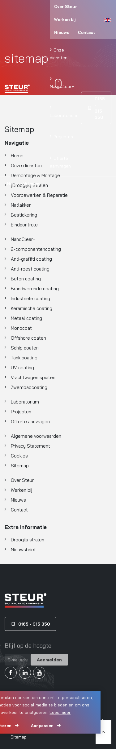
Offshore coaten (28, 338)
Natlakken (21, 205)
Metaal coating (26, 318)
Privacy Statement (30, 446)
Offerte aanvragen (60, 162)
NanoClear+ (62, 86)
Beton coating (26, 279)
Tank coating (24, 358)
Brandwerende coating (35, 289)
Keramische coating (31, 308)
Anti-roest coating (30, 269)
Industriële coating (30, 298)
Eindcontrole (24, 225)
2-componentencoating (36, 249)
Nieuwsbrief (23, 549)
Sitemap (20, 466)
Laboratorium (63, 115)
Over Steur (65, 6)
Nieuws (61, 32)
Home (12, 183)
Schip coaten (25, 348)
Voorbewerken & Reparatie (39, 195)
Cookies (19, 456)
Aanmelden (49, 663)
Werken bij (65, 19)
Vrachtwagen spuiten (33, 377)
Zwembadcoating (29, 387)
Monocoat (21, 328)
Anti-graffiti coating (31, 259)
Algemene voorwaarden (36, 436)
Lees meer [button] (60, 712)
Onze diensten (58, 53)
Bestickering (24, 215)
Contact (86, 32)
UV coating (22, 367)
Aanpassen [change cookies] (42, 725)
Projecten (62, 136)
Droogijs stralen (27, 540)
